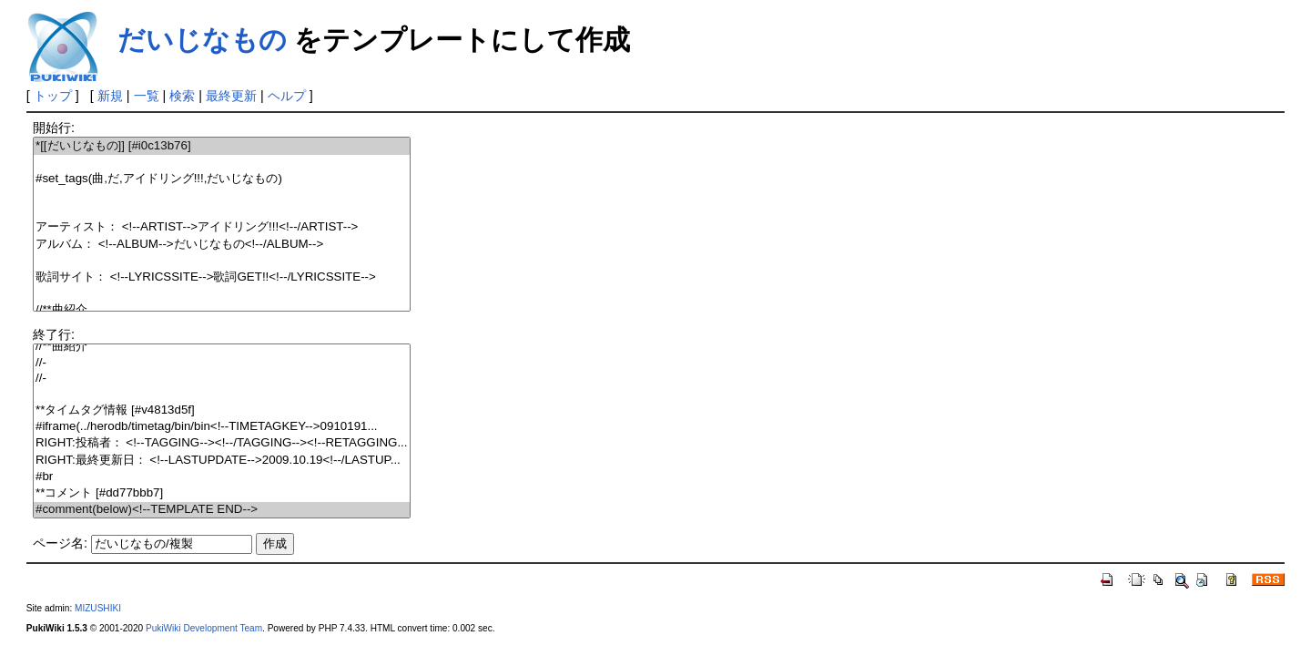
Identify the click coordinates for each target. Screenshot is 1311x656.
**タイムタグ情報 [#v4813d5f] (222, 410)
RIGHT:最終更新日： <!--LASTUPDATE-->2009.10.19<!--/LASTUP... (222, 460)
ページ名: (60, 543)
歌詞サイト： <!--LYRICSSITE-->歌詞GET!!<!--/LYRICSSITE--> (222, 277)
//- (222, 363)
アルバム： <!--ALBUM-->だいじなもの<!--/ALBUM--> (222, 244)
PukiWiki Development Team (204, 628)
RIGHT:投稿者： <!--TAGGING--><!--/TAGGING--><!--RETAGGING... (222, 443)
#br (222, 477)
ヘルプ (287, 95)
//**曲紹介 (222, 310)
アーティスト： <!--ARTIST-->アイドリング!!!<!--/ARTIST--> (222, 227)
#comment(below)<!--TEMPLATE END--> (222, 510)
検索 (182, 95)
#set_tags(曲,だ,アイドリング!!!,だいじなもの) (222, 179)
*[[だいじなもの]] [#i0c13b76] (222, 146)
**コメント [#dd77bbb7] (222, 493)
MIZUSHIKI (98, 608)
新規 (110, 95)
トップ (53, 95)
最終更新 (231, 95)
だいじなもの (202, 40)
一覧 (146, 95)
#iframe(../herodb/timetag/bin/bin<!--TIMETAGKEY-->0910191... (222, 427)
